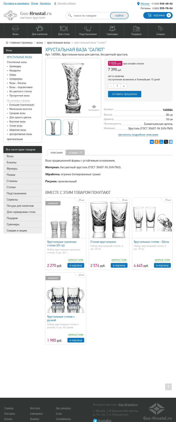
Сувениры (13, 224)
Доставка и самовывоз (16, 3)
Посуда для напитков (20, 206)
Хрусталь (35, 408)
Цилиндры (15, 66)
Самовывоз (36, 413)
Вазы (9, 50)
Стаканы (12, 181)
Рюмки (11, 175)
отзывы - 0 (75, 152)
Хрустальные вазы (19, 57)
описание (57, 152)
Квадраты (14, 70)
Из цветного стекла (20, 91)
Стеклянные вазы (17, 62)
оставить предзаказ (124, 94)
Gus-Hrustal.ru (128, 404)
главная (21, 42)
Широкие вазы (17, 130)
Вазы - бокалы (17, 83)
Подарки (12, 218)
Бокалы (11, 162)
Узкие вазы (15, 125)
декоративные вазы (20, 134)
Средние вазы (17, 113)
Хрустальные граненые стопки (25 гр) (62, 243)
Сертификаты (63, 418)
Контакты (45, 3)
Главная (9, 408)
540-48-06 (162, 3)
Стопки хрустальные (103, 242)
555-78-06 (163, 8)
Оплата (8, 418)
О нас (59, 413)
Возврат (34, 418)
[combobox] (90, 15)
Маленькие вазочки (20, 109)
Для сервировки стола (21, 212)
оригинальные (15, 139)
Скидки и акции (17, 230)
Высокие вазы (17, 121)
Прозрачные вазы (19, 95)
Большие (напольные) (21, 104)
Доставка (9, 413)
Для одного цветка (20, 117)
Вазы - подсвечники (20, 87)
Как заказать (63, 408)
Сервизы (12, 199)
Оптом (34, 3)
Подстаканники (16, 193)
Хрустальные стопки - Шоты (151, 242)
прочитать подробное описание (138, 134)
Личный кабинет (66, 3)
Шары (12, 74)
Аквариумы (15, 79)
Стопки (11, 187)
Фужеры (12, 168)
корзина (162, 15)
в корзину (76, 265)
